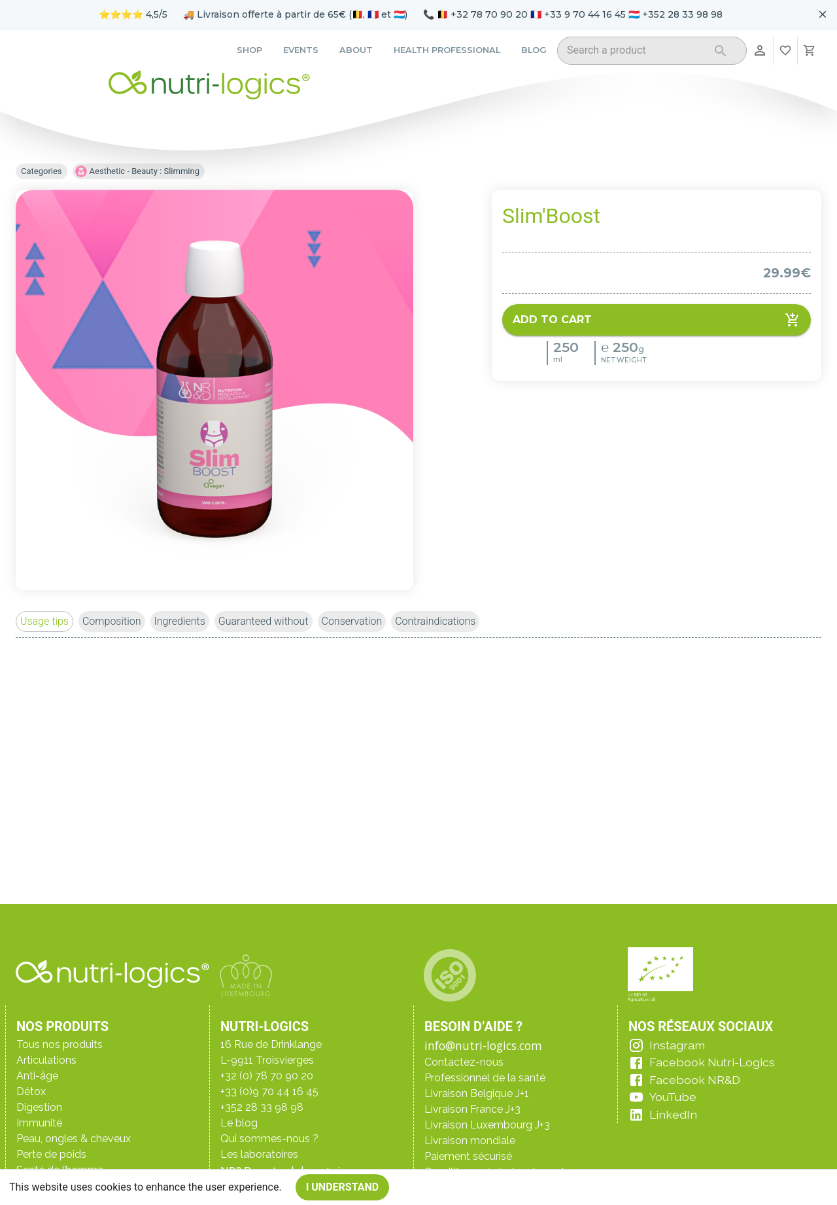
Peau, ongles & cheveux (73, 1138)
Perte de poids (51, 1154)
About (356, 50)
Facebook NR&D (694, 1080)
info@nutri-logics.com (483, 1045)
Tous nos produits (59, 1044)
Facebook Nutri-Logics (712, 1062)
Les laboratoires (259, 1154)
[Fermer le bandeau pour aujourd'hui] (822, 14)
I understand (343, 1187)
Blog (534, 50)
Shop (249, 50)
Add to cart (656, 320)
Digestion (39, 1107)
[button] (44, 621)
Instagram (677, 1045)
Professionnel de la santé (484, 1078)
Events (300, 50)
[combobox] (635, 53)
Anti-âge (37, 1076)
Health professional (447, 50)
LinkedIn (673, 1114)
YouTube (672, 1097)
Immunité (39, 1123)
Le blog (239, 1123)
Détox (31, 1091)
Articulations (46, 1060)
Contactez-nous (464, 1062)
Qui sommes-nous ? (269, 1138)
